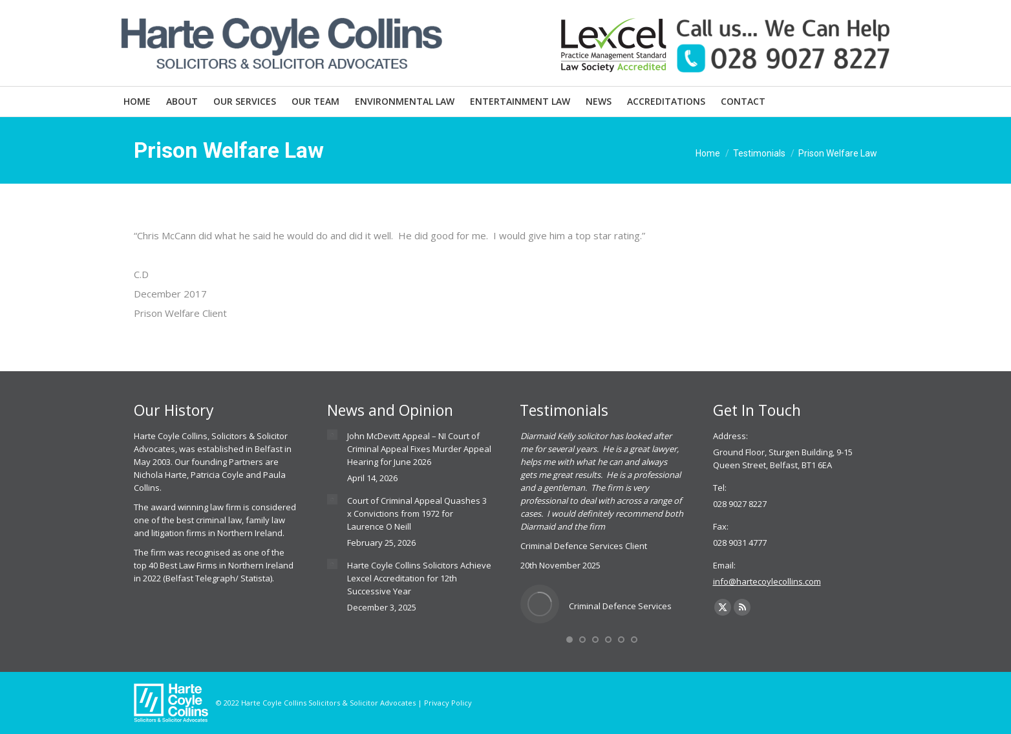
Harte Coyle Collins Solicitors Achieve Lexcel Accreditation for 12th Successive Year (419, 578)
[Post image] (332, 434)
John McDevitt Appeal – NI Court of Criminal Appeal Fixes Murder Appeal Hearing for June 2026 (419, 449)
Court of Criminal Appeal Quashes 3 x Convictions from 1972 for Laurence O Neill (417, 513)
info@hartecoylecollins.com (767, 581)
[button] (569, 639)
